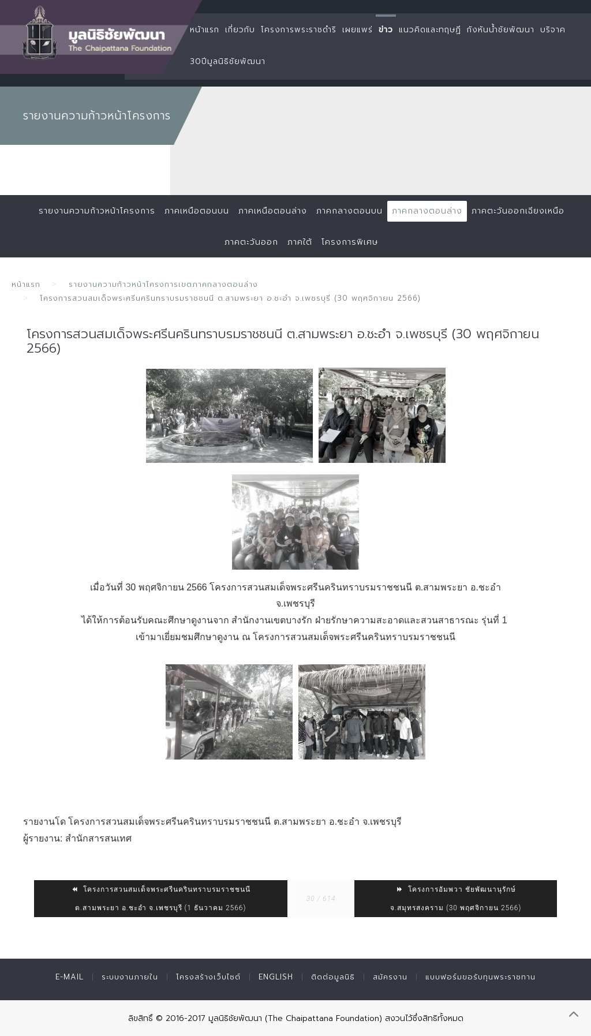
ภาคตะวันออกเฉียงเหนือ (518, 211)
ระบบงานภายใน (130, 976)
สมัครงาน (390, 976)
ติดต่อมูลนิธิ (333, 976)
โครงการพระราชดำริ (298, 30)
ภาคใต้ (299, 242)
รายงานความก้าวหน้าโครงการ (97, 211)
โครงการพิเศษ (349, 242)
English (276, 976)
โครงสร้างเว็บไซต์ (208, 976)
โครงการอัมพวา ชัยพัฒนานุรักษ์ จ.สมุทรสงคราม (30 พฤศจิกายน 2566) (455, 898)
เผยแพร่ (357, 30)
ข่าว (386, 30)
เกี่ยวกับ (240, 30)
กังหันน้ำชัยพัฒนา (500, 30)
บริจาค (553, 30)
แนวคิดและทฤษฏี (430, 30)
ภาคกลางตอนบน (349, 211)
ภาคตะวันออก (251, 242)
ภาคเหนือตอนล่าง (272, 211)
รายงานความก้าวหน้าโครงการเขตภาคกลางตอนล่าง (163, 284)
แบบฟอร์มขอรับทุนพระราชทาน (480, 976)
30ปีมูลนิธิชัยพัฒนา (227, 61)
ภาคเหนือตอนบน (196, 211)
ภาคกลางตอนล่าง (427, 211)
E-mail (69, 976)
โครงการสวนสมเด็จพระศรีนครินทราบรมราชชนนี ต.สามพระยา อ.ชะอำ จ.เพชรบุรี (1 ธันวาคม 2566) (160, 898)
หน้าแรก (204, 30)
